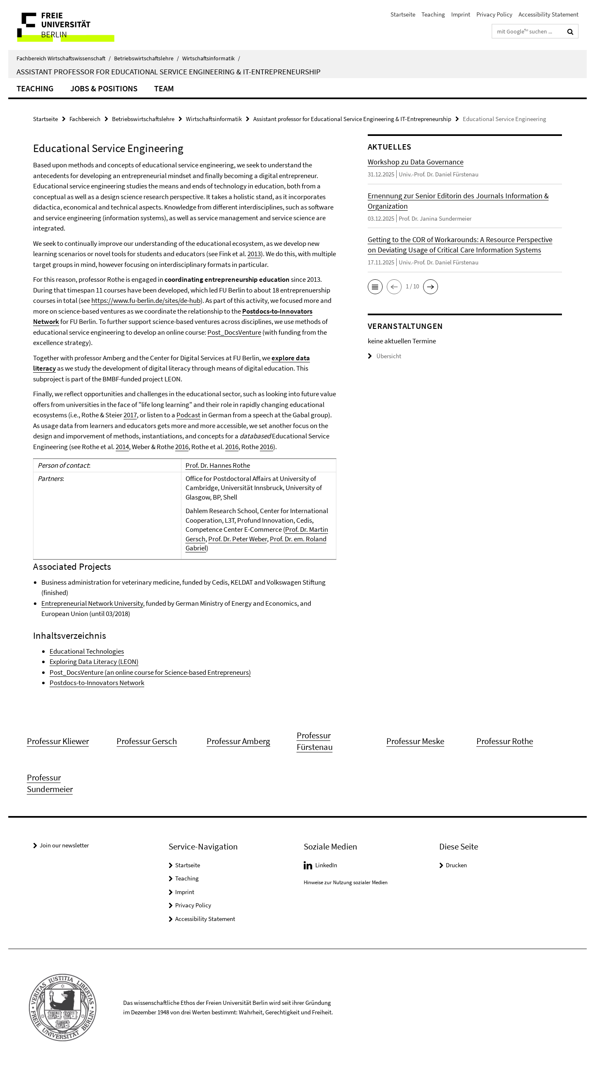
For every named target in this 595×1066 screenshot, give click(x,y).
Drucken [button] (456, 865)
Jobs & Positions (104, 88)
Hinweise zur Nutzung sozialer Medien (346, 882)
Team (164, 88)
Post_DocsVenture (234, 332)
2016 (181, 446)
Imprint (460, 14)
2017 (130, 414)
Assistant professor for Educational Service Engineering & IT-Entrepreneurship (352, 119)
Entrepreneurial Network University (92, 603)
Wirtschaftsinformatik (211, 58)
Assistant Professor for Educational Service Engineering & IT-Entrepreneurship (169, 71)
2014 (122, 446)
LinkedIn (326, 865)
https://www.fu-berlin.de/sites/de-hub (145, 300)
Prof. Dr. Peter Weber (237, 538)
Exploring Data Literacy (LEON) (94, 661)
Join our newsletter (64, 845)
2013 (254, 253)
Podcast (188, 414)
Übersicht (384, 356)
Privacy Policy (494, 14)
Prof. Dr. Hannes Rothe (218, 465)
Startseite (402, 14)
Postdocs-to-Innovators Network (97, 682)
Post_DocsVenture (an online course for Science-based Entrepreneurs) (150, 672)
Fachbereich (84, 119)
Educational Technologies (87, 651)
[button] (375, 286)
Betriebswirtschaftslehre (146, 58)
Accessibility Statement (548, 14)
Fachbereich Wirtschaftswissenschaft (64, 58)
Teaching (433, 14)
